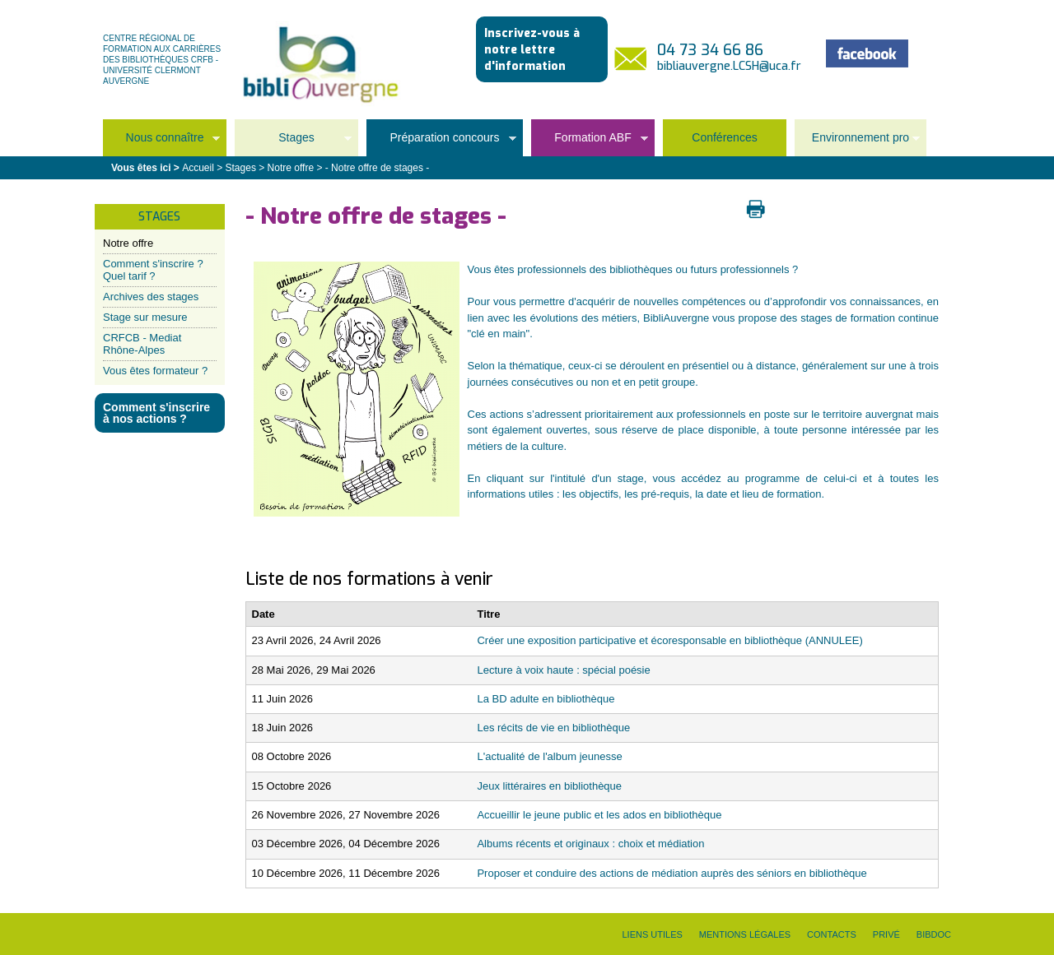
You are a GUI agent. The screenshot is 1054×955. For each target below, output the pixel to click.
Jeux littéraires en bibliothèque (549, 786)
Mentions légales (744, 934)
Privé (886, 934)
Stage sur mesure (145, 317)
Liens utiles (652, 934)
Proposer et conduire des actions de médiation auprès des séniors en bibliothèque (671, 873)
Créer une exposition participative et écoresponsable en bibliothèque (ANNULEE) (669, 640)
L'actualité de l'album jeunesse (549, 756)
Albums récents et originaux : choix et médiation (590, 843)
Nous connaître (161, 143)
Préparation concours (441, 143)
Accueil (198, 168)
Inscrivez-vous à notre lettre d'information (532, 49)
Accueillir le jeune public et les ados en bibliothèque (599, 815)
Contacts (831, 934)
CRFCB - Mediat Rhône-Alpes (142, 343)
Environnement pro (857, 143)
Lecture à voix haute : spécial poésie (563, 670)
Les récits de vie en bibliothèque (553, 727)
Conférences (724, 137)
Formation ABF (589, 143)
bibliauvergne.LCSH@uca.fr (729, 66)
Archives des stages (150, 296)
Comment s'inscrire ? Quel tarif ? (153, 269)
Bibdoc (933, 934)
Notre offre (128, 243)
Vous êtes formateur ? (155, 370)
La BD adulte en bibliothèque (545, 699)
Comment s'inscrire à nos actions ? (156, 413)
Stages (293, 143)
